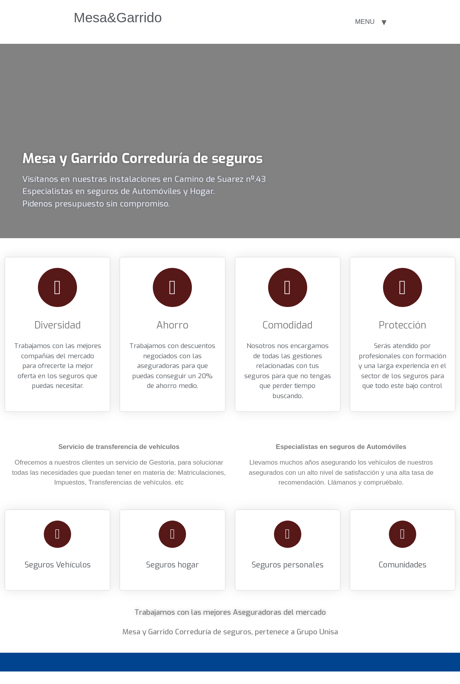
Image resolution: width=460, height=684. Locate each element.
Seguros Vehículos (58, 565)
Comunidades (402, 565)
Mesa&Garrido (118, 17)
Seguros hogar (172, 565)
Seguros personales (288, 565)
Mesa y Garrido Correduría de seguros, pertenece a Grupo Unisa (230, 632)
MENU (364, 21)
